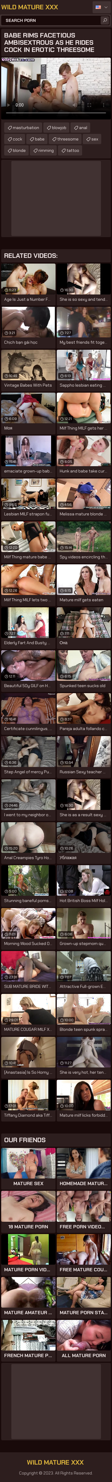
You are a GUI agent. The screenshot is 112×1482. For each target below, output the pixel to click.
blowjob (59, 127)
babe (40, 139)
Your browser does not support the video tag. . (56, 88)
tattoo (73, 150)
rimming (46, 150)
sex (94, 139)
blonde (19, 150)
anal (83, 127)
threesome (68, 139)
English (102, 7)
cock (17, 139)
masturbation (26, 127)
